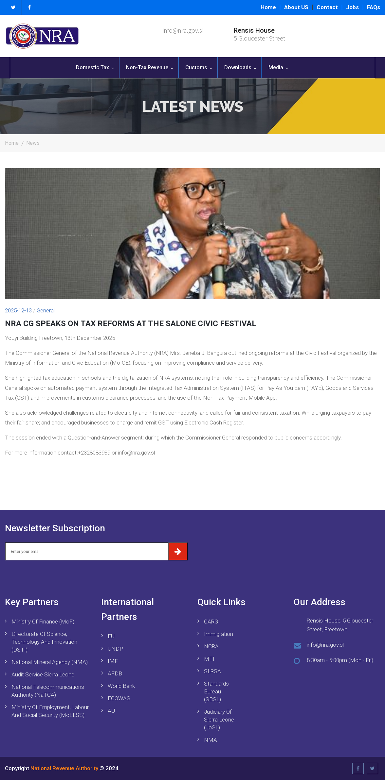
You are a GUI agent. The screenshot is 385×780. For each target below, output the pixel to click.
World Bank (121, 686)
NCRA (211, 646)
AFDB (115, 673)
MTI (209, 659)
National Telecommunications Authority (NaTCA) (47, 691)
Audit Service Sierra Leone (42, 674)
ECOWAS (119, 698)
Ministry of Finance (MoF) (42, 621)
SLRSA (212, 671)
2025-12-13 (18, 310)
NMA (210, 740)
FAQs (373, 7)
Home (268, 7)
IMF (113, 661)
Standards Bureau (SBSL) (216, 691)
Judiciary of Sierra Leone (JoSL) (219, 719)
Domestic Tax (92, 67)
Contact (327, 7)
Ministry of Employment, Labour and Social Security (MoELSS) (50, 711)
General (46, 310)
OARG (211, 621)
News (33, 143)
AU (111, 710)
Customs (196, 67)
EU (111, 636)
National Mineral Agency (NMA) (49, 662)
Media (275, 67)
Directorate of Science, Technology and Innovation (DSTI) (44, 642)
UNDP (115, 648)
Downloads (237, 67)
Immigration (218, 634)
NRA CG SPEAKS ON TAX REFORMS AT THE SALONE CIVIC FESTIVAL (130, 323)
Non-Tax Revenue (147, 67)
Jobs (352, 7)
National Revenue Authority (64, 768)
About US (296, 7)
